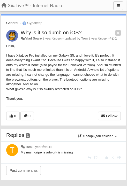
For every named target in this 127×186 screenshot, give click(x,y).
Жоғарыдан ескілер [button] (97, 136)
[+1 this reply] (106, 158)
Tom (84, 38)
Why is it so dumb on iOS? (51, 32)
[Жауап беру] (89, 158)
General (12, 23)
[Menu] (118, 5)
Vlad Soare (33, 38)
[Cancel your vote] (112, 158)
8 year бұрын (42, 147)
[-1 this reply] (119, 158)
